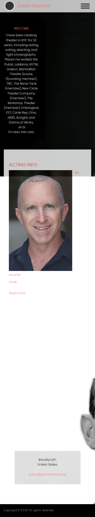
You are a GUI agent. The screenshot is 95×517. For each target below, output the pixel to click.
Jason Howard (33, 6)
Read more (17, 232)
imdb (13, 221)
